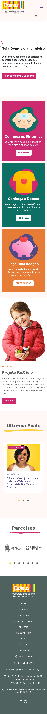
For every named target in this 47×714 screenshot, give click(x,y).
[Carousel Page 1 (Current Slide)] (19, 500)
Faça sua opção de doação (19, 76)
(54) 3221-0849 (23, 656)
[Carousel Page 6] (32, 563)
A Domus (23, 609)
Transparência (23, 633)
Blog (23, 639)
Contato (23, 644)
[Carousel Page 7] (37, 563)
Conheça (24, 218)
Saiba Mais (23, 152)
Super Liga (23, 615)
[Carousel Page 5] (28, 563)
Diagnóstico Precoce (23, 621)
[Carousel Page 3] (28, 500)
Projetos (23, 627)
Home (23, 603)
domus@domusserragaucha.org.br (24, 669)
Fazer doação (23, 283)
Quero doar (23, 650)
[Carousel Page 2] (23, 500)
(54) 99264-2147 (23, 663)
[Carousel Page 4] (23, 563)
